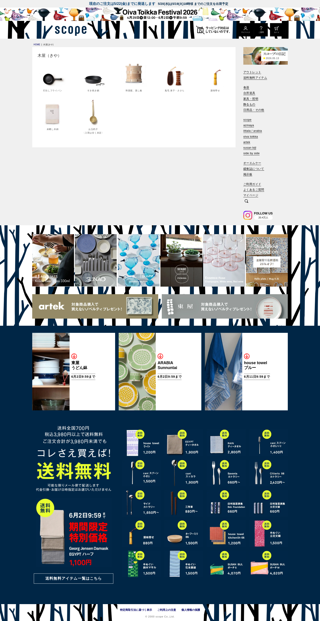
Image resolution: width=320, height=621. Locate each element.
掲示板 (247, 174)
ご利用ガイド (252, 184)
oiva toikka (250, 136)
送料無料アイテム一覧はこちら (73, 578)
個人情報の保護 (190, 609)
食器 (246, 87)
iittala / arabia (252, 130)
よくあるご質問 (253, 189)
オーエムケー (252, 163)
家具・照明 (250, 98)
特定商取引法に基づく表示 (136, 609)
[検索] (246, 201)
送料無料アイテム (255, 77)
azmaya (248, 125)
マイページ (250, 195)
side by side (251, 153)
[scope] (69, 30)
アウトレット (252, 72)
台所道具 (249, 93)
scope (247, 119)
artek (246, 142)
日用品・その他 (253, 110)
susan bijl (249, 147)
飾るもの (249, 104)
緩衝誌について (253, 168)
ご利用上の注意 (166, 609)
